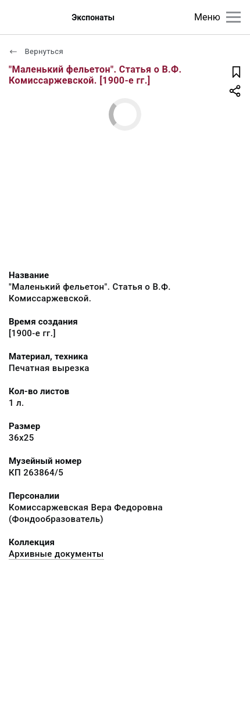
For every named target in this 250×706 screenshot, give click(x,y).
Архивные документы (56, 554)
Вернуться (36, 51)
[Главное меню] (233, 17)
